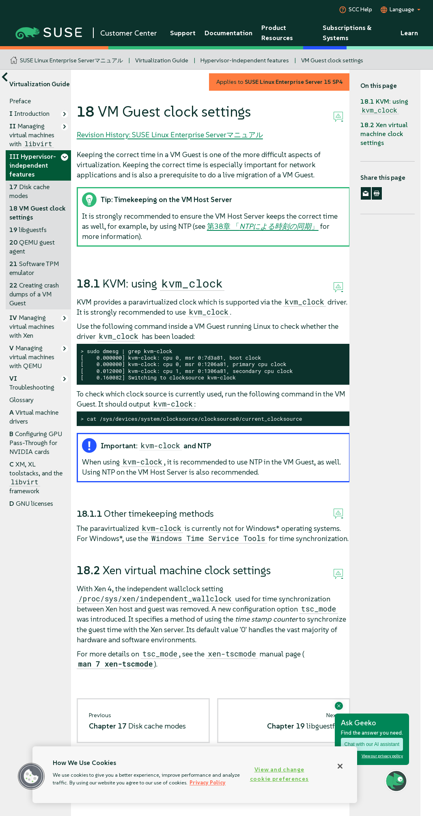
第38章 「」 (263, 226)
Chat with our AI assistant (372, 744)
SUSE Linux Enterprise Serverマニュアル (71, 60)
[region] (194, 774)
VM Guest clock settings (332, 60)
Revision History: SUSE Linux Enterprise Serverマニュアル (170, 134)
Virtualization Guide (161, 60)
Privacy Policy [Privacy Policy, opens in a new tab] (208, 782)
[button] (31, 776)
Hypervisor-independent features (244, 60)
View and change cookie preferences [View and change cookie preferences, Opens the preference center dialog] (279, 774)
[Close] (340, 766)
